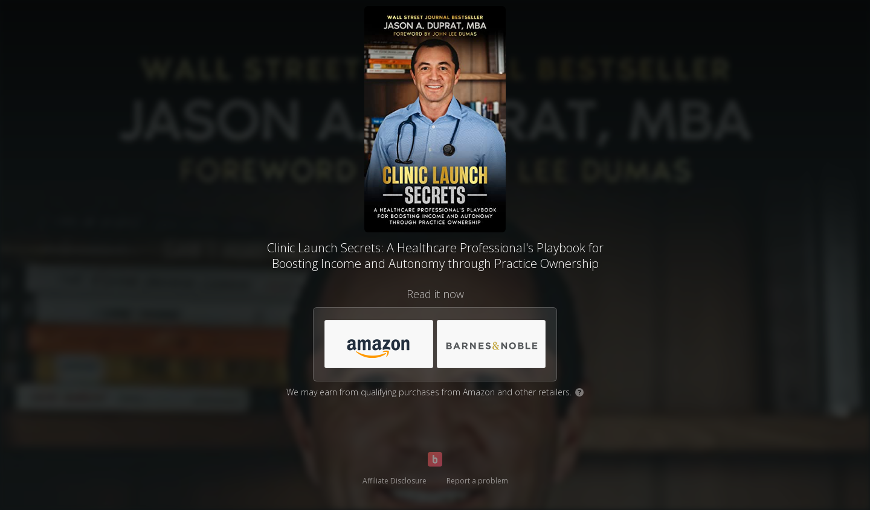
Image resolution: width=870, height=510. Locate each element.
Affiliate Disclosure (394, 481)
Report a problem (477, 481)
